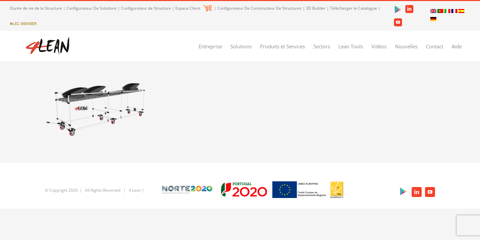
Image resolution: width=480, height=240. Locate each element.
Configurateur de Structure (146, 8)
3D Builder (316, 8)
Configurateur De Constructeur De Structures (259, 8)
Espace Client (193, 8)
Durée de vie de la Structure (36, 8)
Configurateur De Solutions (91, 8)
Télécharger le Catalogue (353, 8)
